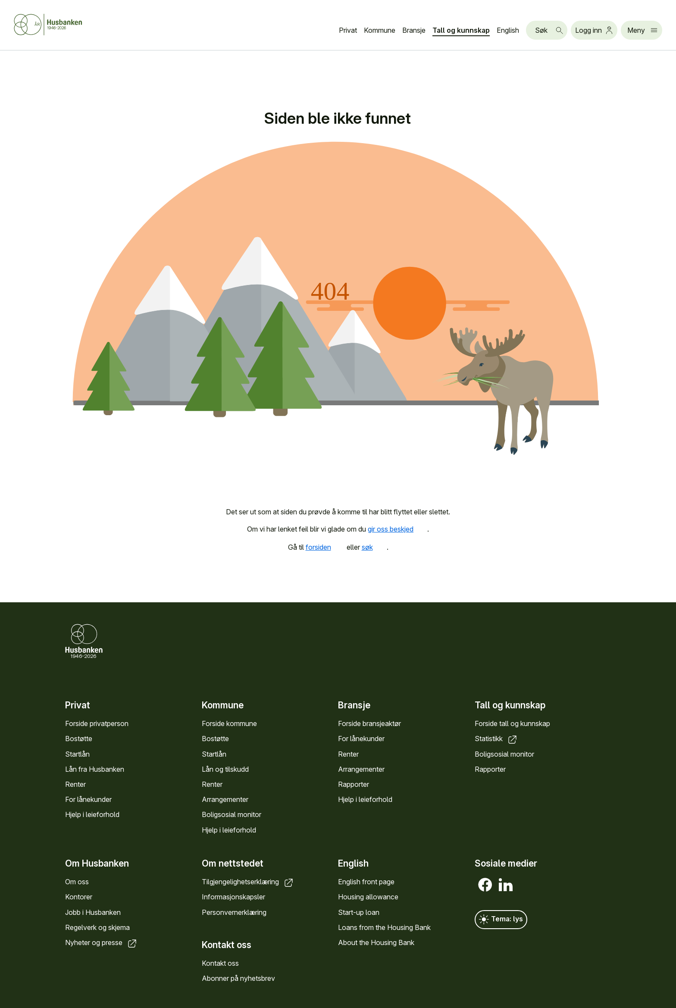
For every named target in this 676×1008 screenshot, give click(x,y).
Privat (348, 30)
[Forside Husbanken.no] (58, 24)
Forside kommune (229, 723)
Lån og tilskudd (225, 769)
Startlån (77, 753)
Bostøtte (78, 738)
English (508, 30)
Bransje (414, 30)
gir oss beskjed (397, 529)
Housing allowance (368, 897)
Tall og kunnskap (461, 30)
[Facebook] (485, 885)
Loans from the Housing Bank (384, 927)
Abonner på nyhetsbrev (238, 978)
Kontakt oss (220, 963)
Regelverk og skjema (97, 927)
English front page (366, 882)
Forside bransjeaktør (369, 723)
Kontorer (78, 897)
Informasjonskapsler (233, 897)
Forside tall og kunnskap (512, 723)
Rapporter (353, 784)
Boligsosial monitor (231, 814)
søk (374, 547)
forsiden (325, 547)
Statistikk (496, 738)
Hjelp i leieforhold (92, 814)
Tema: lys (501, 920)
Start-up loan (358, 912)
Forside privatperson (96, 723)
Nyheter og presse (101, 942)
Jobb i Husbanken (93, 912)
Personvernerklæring (234, 912)
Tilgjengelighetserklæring (248, 882)
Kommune (379, 30)
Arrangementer (225, 799)
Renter (75, 784)
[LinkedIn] (506, 885)
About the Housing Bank (376, 942)
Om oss (77, 882)
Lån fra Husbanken (94, 769)
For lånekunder (88, 799)
